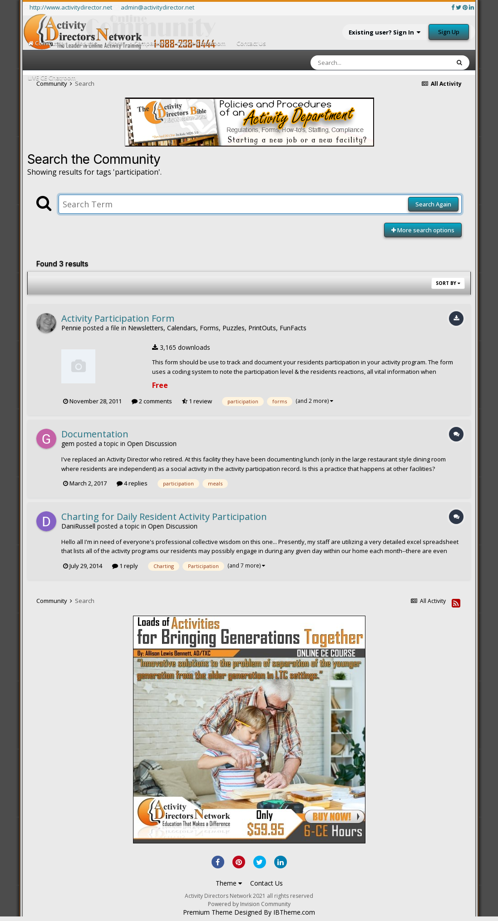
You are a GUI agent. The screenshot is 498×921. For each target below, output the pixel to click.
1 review (197, 401)
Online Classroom (201, 43)
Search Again (433, 204)
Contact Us (251, 43)
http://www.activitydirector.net (71, 7)
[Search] (356, 62)
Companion (150, 43)
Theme (229, 883)
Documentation (94, 434)
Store (115, 43)
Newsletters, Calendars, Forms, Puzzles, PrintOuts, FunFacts (217, 327)
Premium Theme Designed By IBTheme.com (249, 912)
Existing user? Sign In (384, 32)
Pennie (71, 327)
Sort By (448, 283)
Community (47, 43)
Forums (87, 43)
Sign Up (448, 32)
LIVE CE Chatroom (52, 77)
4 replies (132, 483)
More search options (422, 230)
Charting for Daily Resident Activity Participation (164, 516)
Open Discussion (152, 443)
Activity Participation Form (117, 318)
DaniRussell (78, 526)
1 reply (125, 566)
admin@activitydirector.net (157, 7)
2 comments (152, 401)
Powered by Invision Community (249, 904)
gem (67, 443)
